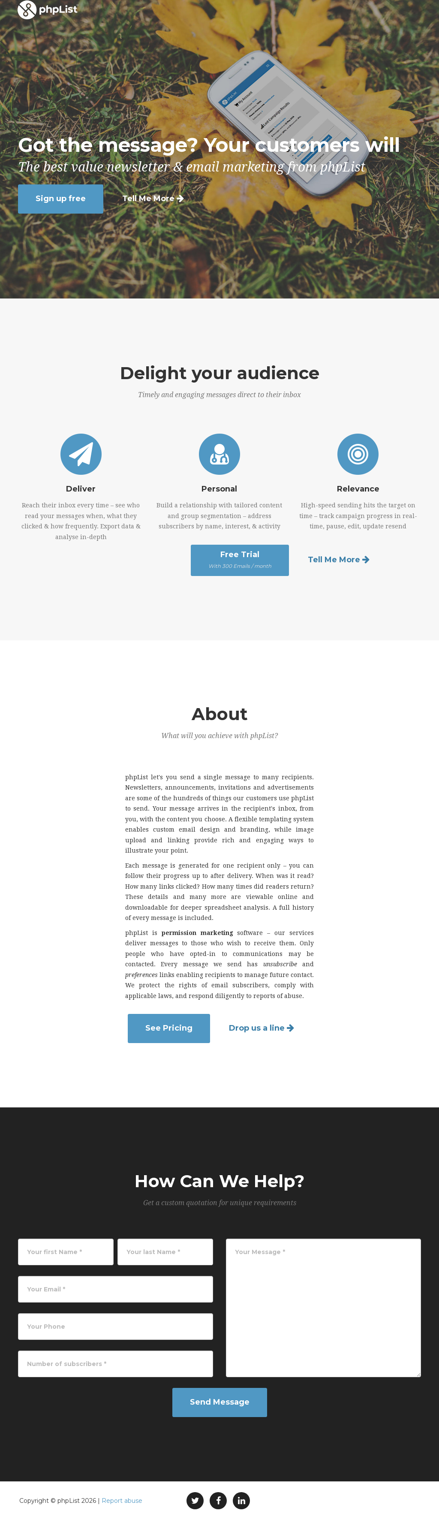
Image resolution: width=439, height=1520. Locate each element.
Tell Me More (148, 198)
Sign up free (61, 198)
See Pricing (168, 1028)
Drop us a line (257, 1028)
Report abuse (122, 1501)
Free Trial (239, 560)
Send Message (220, 1402)
